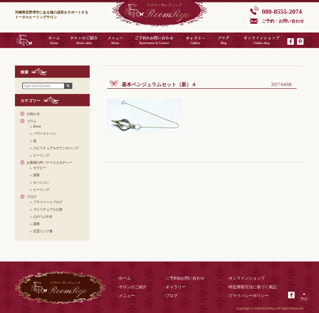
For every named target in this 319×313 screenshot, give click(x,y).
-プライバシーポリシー (248, 296)
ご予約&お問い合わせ (154, 40)
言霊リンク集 (43, 231)
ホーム (54, 40)
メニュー (115, 40)
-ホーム (124, 278)
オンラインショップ (262, 40)
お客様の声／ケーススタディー (49, 162)
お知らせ (33, 114)
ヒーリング (41, 155)
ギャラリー (195, 40)
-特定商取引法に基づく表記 (252, 287)
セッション (41, 182)
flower (37, 126)
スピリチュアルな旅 (47, 209)
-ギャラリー (174, 287)
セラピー (39, 168)
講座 (36, 175)
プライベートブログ (47, 202)
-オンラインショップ (246, 278)
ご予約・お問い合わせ (283, 21)
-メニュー (126, 296)
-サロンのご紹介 (132, 287)
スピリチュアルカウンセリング (56, 148)
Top (304, 297)
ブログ (224, 40)
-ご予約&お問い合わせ (184, 278)
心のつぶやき (43, 216)
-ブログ (170, 296)
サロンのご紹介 (84, 40)
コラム (31, 121)
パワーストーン (44, 134)
